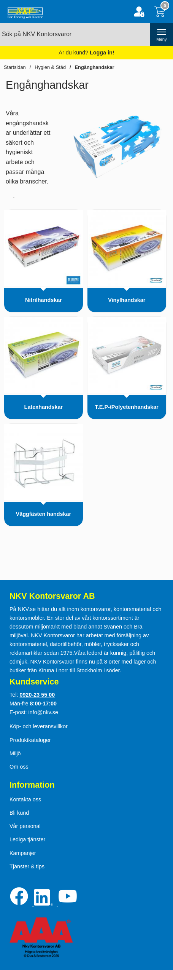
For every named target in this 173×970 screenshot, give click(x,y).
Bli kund (19, 813)
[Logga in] (139, 12)
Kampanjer (23, 853)
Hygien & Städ (50, 67)
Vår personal (25, 826)
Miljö (15, 753)
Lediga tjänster (27, 839)
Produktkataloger (30, 740)
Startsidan (15, 67)
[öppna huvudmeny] (161, 34)
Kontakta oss (25, 799)
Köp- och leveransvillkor (39, 726)
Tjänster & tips (27, 866)
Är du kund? (86, 52)
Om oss (19, 767)
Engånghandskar (94, 67)
